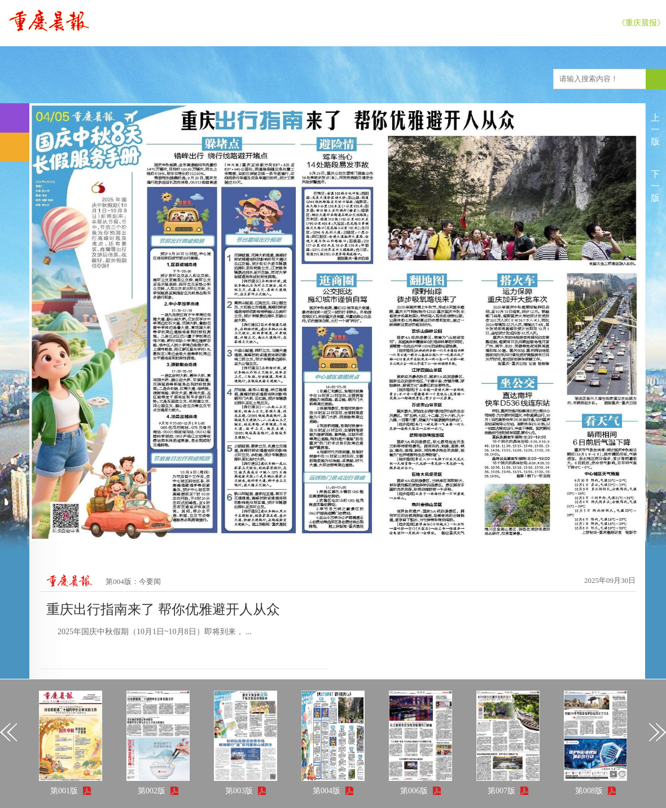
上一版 (655, 129)
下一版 (655, 186)
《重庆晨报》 (641, 23)
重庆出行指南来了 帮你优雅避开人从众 (163, 609)
